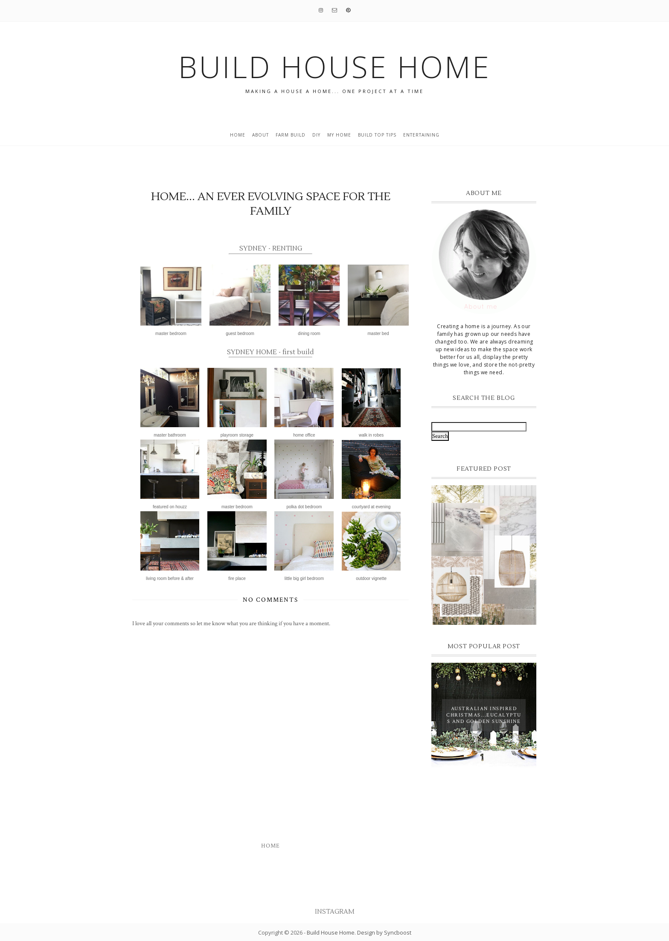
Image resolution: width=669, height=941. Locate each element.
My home (339, 135)
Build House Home (331, 932)
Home (237, 135)
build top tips (377, 135)
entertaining (421, 135)
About (260, 135)
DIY (316, 135)
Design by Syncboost (384, 932)
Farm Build (290, 135)
